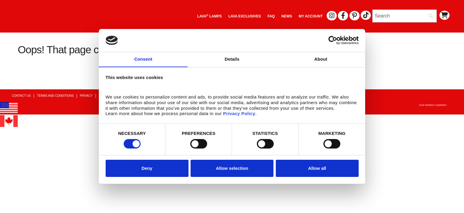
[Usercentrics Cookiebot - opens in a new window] (333, 40)
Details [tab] (232, 58)
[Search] (404, 15)
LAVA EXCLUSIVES (244, 16)
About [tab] (320, 58)
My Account (311, 16)
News (286, 16)
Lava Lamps (209, 16)
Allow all (317, 168)
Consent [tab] (143, 58)
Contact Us (21, 95)
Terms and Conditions (55, 95)
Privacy (86, 95)
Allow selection (232, 168)
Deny (146, 168)
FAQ (271, 16)
